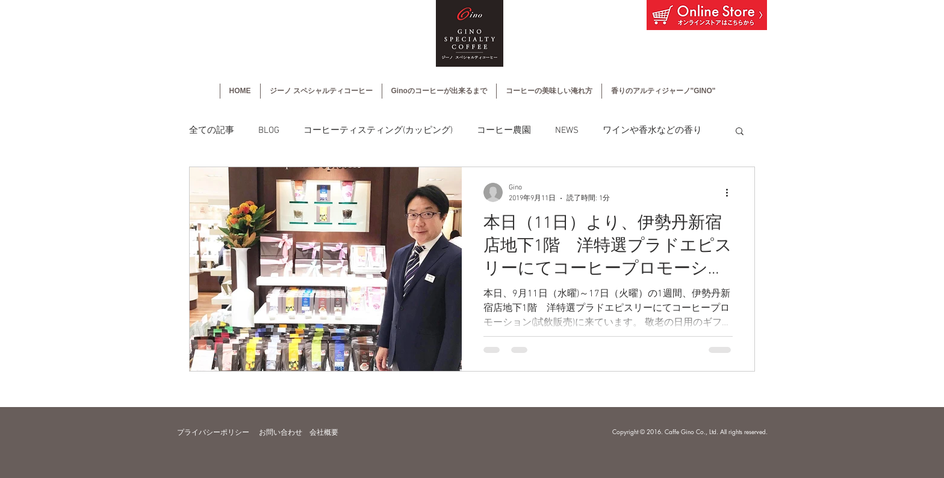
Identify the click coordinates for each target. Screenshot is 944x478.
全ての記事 (211, 130)
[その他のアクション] (731, 192)
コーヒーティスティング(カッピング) (378, 130)
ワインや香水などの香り (652, 130)
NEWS (567, 130)
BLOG (268, 130)
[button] (739, 132)
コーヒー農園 (504, 130)
